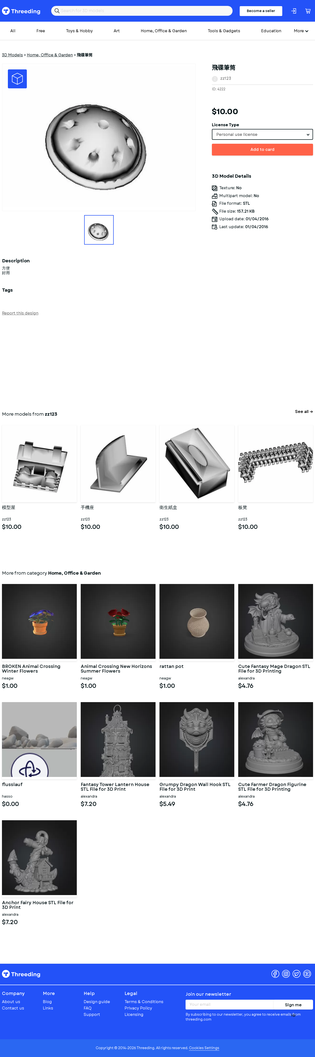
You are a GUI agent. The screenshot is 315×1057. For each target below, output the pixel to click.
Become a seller (261, 10)
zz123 (225, 78)
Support (92, 1014)
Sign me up (293, 1006)
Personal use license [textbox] (236, 134)
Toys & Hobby (79, 31)
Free (40, 31)
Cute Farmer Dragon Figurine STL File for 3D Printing (272, 787)
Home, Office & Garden (164, 31)
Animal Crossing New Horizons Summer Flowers (116, 669)
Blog (47, 1002)
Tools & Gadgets (224, 31)
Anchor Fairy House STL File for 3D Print (38, 905)
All (13, 31)
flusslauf (12, 785)
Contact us (13, 1008)
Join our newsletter (208, 994)
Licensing (134, 1014)
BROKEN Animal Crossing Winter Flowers (31, 669)
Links (48, 1008)
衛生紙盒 (168, 508)
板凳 (242, 508)
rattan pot (171, 667)
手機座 (87, 508)
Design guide (97, 1002)
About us (11, 1002)
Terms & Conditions (144, 1002)
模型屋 (8, 508)
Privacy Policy (138, 1008)
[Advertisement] (149, 362)
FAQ (88, 1008)
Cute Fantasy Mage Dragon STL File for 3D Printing (274, 669)
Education (271, 31)
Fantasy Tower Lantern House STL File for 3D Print (115, 787)
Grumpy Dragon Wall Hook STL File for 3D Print (195, 787)
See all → (304, 411)
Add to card (262, 149)
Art (117, 31)
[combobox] (262, 134)
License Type (225, 125)
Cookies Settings (204, 1047)
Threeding (21, 11)
